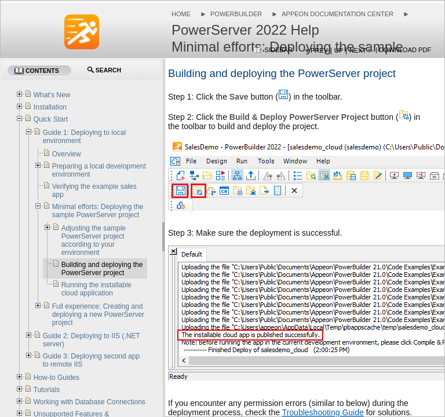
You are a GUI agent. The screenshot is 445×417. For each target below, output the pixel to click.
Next (357, 50)
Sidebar (279, 49)
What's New (52, 95)
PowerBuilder (236, 13)
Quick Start (51, 119)
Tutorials (47, 390)
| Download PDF (403, 49)
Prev (319, 50)
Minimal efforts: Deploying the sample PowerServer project (98, 211)
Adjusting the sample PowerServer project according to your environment (93, 240)
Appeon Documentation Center (337, 13)
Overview (66, 154)
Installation (50, 107)
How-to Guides (56, 378)
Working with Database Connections (89, 402)
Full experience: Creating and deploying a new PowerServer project (98, 314)
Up (338, 50)
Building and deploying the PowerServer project (102, 269)
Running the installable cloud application (96, 289)
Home (181, 13)
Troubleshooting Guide (323, 412)
